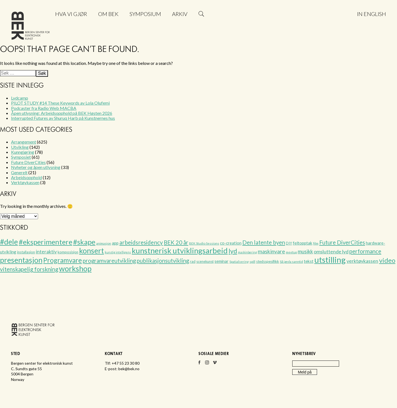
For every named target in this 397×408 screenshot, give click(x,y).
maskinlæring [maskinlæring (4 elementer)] (247, 252)
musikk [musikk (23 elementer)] (305, 251)
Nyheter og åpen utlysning (35, 167)
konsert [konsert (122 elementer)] (91, 250)
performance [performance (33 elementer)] (365, 251)
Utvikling (20, 147)
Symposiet (21, 157)
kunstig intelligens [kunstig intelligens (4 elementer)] (118, 252)
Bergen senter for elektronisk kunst (30, 27)
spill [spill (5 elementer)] (252, 261)
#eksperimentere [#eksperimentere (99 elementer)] (45, 242)
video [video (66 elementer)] (387, 260)
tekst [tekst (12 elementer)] (308, 261)
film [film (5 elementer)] (315, 243)
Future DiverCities (28, 162)
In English (371, 14)
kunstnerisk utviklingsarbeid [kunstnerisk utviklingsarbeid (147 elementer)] (180, 250)
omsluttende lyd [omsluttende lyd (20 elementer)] (331, 251)
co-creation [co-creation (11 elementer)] (231, 242)
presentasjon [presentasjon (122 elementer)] (21, 260)
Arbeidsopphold (26, 177)
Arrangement (23, 141)
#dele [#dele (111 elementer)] (9, 241)
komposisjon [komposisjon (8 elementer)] (68, 252)
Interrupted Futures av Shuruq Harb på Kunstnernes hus (63, 118)
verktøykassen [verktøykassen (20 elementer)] (362, 261)
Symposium (145, 14)
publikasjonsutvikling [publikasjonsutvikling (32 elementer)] (163, 260)
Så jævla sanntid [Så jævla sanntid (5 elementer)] (291, 261)
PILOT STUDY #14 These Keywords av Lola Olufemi (60, 102)
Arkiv (179, 14)
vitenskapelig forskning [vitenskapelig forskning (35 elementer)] (29, 269)
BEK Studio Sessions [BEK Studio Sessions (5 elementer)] (204, 243)
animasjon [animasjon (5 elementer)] (103, 243)
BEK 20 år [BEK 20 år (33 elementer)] (176, 242)
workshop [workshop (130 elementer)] (75, 268)
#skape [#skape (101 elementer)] (84, 241)
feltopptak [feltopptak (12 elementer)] (302, 242)
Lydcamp (19, 97)
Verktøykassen (25, 182)
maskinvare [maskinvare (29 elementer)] (271, 251)
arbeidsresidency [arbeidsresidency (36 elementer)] (141, 242)
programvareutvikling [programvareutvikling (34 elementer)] (109, 260)
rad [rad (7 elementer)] (192, 261)
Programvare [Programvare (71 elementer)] (62, 260)
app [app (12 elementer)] (115, 242)
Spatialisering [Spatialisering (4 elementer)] (239, 261)
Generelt (19, 172)
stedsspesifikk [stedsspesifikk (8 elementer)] (267, 261)
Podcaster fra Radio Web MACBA (43, 108)
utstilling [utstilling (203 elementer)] (330, 259)
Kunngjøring (22, 152)
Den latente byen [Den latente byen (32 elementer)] (263, 242)
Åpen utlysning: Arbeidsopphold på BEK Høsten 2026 (61, 113)
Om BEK (108, 14)
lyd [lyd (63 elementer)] (233, 251)
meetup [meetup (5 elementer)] (291, 252)
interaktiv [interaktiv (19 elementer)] (46, 252)
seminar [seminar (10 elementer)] (221, 261)
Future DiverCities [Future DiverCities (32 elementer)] (342, 242)
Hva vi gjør (71, 14)
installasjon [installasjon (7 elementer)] (26, 252)
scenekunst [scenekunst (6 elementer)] (205, 261)
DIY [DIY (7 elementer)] (289, 243)
